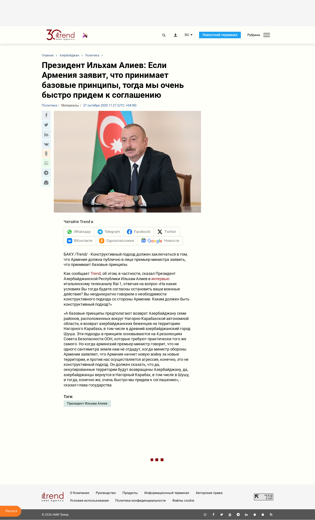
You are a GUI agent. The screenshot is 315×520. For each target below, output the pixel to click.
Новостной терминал (220, 35)
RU (187, 35)
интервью (160, 278)
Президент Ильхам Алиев (87, 404)
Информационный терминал (166, 493)
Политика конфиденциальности (140, 501)
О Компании (79, 493)
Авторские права (209, 493)
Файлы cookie (183, 501)
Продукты (130, 493)
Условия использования (89, 501)
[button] (46, 115)
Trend (96, 273)
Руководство (106, 493)
